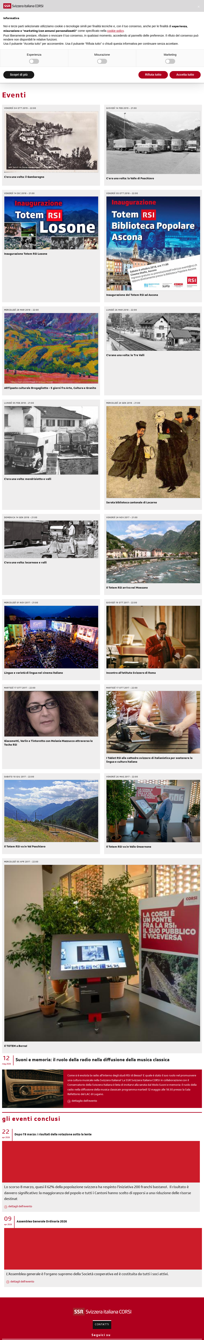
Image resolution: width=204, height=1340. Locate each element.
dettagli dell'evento (20, 1206)
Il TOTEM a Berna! (15, 1046)
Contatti (102, 1324)
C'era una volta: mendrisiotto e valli (27, 479)
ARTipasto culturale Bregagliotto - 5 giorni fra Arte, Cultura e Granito (50, 388)
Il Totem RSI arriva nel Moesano (127, 588)
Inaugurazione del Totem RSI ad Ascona (132, 295)
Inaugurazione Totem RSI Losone (25, 254)
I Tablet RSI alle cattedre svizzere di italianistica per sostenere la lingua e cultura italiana (149, 760)
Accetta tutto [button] (185, 74)
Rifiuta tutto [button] (153, 74)
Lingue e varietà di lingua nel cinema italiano (33, 673)
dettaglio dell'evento (84, 1101)
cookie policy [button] (115, 30)
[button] (198, 6)
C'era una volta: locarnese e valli (25, 563)
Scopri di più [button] (19, 74)
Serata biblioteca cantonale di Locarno (131, 503)
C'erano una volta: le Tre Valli (125, 355)
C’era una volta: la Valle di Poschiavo (130, 178)
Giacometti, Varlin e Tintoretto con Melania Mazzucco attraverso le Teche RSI (48, 743)
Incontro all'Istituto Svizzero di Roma (131, 673)
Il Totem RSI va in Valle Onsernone (128, 847)
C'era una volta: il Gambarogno (24, 177)
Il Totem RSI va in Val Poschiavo (24, 847)
